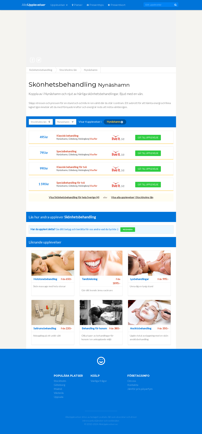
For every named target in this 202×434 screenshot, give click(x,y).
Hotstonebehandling (45, 278)
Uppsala (58, 396)
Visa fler (93, 139)
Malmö (58, 388)
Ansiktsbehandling (140, 328)
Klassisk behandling (67, 135)
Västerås (59, 392)
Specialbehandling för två (70, 182)
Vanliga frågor (99, 380)
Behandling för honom (94, 328)
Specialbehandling (66, 151)
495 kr (44, 137)
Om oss (131, 380)
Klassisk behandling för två (71, 167)
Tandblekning (89, 278)
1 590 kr (44, 184)
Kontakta (132, 384)
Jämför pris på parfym (140, 388)
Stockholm (60, 380)
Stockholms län (40, 121)
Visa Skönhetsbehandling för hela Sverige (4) (74, 197)
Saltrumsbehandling (44, 328)
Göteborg (59, 384)
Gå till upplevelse (148, 137)
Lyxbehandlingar (139, 278)
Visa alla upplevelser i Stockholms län (132, 197)
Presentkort (116, 5)
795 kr (44, 152)
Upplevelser (57, 5)
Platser (77, 5)
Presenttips (95, 5)
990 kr (44, 168)
